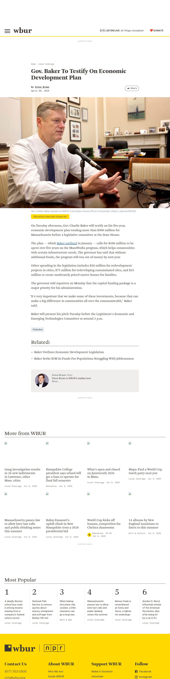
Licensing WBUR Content (63, 609)
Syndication (56, 661)
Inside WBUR (56, 569)
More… (55, 381)
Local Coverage (46, 64)
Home (33, 64)
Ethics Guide (56, 604)
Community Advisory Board (65, 584)
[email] (43, 641)
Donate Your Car (101, 584)
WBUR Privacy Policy (39, 661)
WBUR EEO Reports (108, 661)
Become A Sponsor (103, 594)
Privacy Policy (59, 665)
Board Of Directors (60, 579)
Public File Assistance (130, 661)
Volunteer (97, 569)
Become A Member (103, 579)
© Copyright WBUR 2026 (15, 661)
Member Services (102, 574)
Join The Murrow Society (106, 589)
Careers (53, 594)
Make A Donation (102, 564)
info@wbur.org (15, 571)
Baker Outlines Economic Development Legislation (69, 352)
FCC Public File (89, 661)
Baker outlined (67, 243)
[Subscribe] (78, 641)
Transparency (56, 589)
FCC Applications (72, 661)
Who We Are (55, 564)
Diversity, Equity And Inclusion (66, 574)
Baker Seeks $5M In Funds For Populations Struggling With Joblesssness (84, 358)
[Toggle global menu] (7, 31)
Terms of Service (76, 665)
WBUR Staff (55, 599)
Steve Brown (42, 87)
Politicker (38, 329)
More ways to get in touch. (23, 589)
